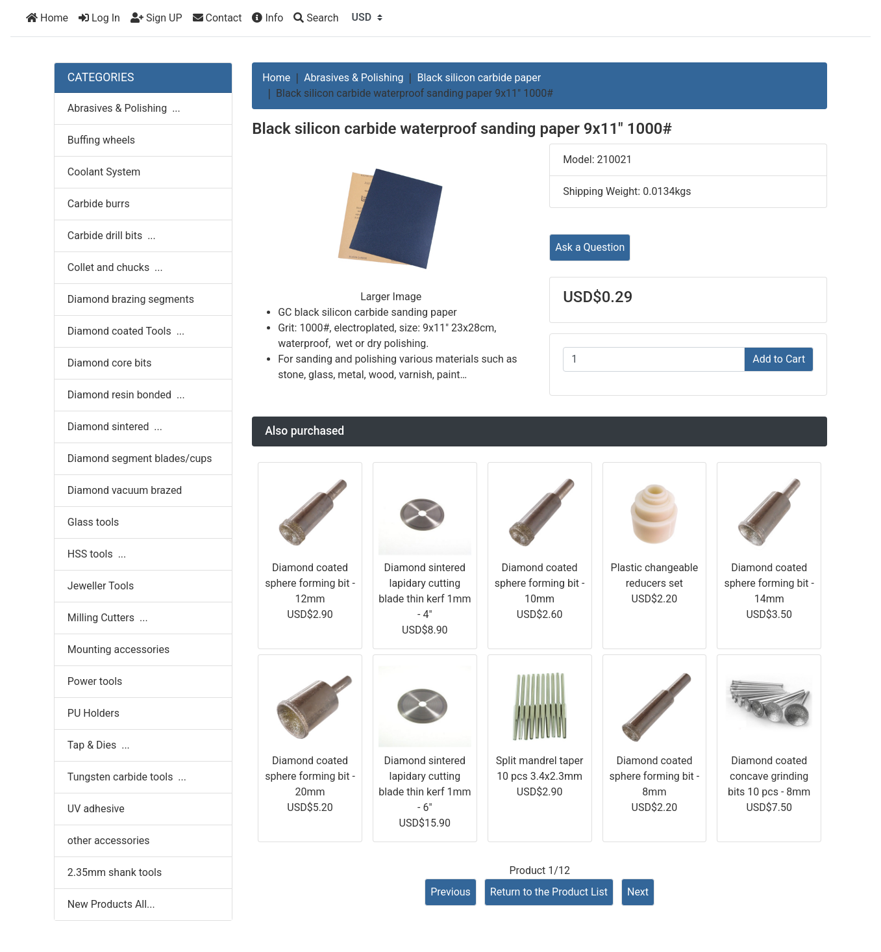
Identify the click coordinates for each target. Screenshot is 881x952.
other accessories (109, 840)
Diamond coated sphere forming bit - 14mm (769, 583)
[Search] (315, 18)
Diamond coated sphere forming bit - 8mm (655, 776)
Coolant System (104, 172)
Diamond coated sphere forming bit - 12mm (310, 583)
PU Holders (93, 713)
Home (47, 18)
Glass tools (93, 522)
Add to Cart (778, 359)
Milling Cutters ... (108, 617)
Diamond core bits (110, 363)
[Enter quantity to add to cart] (654, 359)
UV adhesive (96, 809)
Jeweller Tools (101, 586)
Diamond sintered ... (115, 426)
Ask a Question (590, 247)
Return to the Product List (549, 892)
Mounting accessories (118, 649)
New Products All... (111, 904)
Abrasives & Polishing (353, 77)
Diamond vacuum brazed (125, 490)
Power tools (95, 681)
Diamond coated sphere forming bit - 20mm (310, 776)
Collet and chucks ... (115, 267)
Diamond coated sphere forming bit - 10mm (540, 583)
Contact (217, 18)
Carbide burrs (99, 204)
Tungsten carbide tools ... (127, 777)
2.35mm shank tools (115, 872)
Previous (450, 892)
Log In (99, 18)
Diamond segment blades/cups (140, 458)
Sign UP (156, 18)
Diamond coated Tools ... (126, 331)
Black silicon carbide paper (479, 77)
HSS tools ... (97, 554)
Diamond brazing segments (131, 299)
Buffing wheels (101, 140)
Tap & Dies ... (99, 745)
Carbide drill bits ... (112, 235)
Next (638, 892)
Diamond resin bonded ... (126, 395)
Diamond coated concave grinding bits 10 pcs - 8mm (769, 776)
